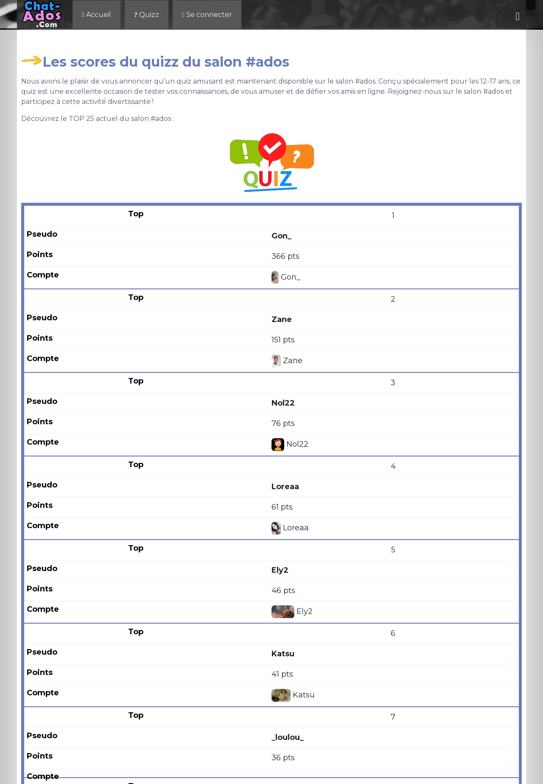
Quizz (146, 15)
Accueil (96, 15)
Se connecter (207, 15)
